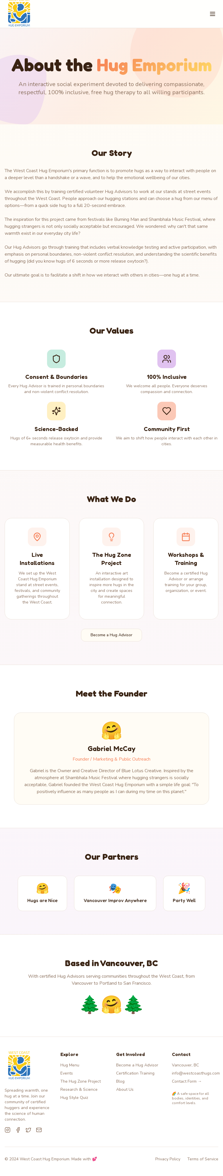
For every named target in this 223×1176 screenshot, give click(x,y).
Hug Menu (69, 1065)
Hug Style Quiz (74, 1097)
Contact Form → (187, 1081)
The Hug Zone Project (80, 1081)
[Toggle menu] (212, 14)
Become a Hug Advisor (111, 635)
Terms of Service (202, 1159)
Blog (120, 1081)
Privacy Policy (167, 1159)
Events (66, 1073)
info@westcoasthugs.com (196, 1073)
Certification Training (135, 1073)
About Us (125, 1089)
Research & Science (79, 1089)
